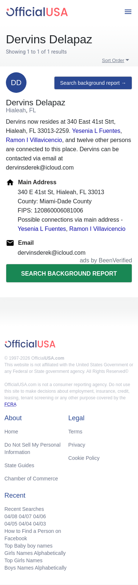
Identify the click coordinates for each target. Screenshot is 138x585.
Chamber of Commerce (31, 479)
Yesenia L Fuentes (96, 131)
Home (11, 432)
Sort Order (113, 60)
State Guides (19, 465)
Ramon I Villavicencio (34, 140)
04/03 (39, 524)
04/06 (39, 516)
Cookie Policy (84, 458)
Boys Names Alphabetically (35, 568)
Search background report (69, 273)
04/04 (25, 524)
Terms (75, 432)
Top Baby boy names (28, 546)
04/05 (10, 524)
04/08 (10, 516)
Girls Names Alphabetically (35, 553)
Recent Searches (24, 509)
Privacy (76, 445)
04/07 (25, 516)
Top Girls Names (23, 560)
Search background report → (93, 83)
